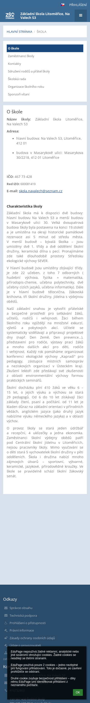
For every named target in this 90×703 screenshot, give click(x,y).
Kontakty (14, 63)
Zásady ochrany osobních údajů (32, 638)
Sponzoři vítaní (18, 94)
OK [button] (78, 692)
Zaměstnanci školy (21, 56)
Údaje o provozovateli (25, 645)
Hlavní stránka (19, 31)
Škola (41, 31)
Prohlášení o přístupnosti (28, 623)
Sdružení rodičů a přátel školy (29, 71)
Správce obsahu (21, 608)
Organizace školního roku (26, 86)
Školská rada (17, 79)
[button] (62, 5)
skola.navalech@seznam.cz (40, 191)
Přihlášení (78, 5)
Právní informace (22, 630)
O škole (13, 48)
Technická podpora (23, 615)
